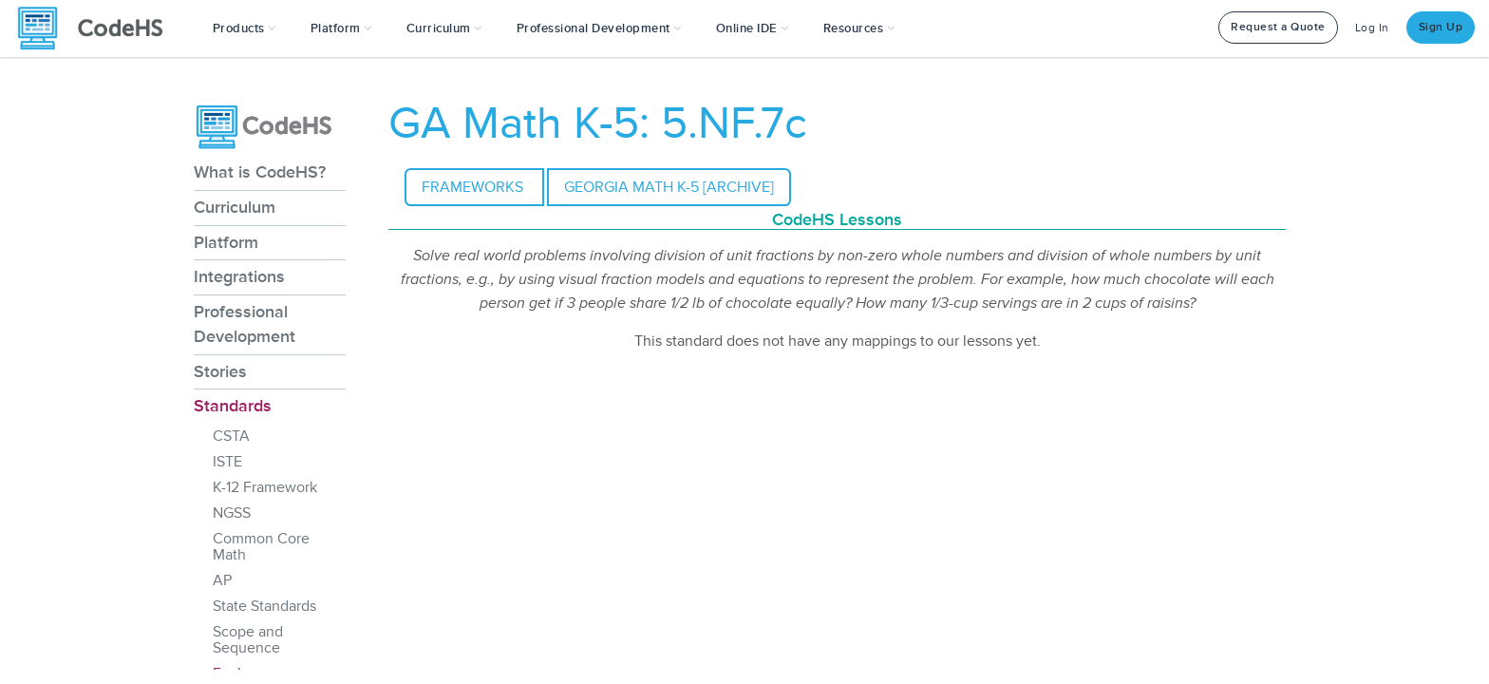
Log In (1372, 28)
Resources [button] (859, 28)
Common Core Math (261, 546)
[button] (244, 28)
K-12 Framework (265, 487)
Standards (233, 405)
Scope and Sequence (248, 639)
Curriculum (234, 207)
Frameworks (474, 187)
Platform (226, 242)
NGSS (232, 513)
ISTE (227, 461)
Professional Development (244, 324)
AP (222, 580)
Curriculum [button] (444, 28)
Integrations (239, 276)
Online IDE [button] (752, 28)
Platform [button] (341, 28)
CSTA (231, 436)
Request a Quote (1278, 27)
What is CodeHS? (260, 172)
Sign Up (1441, 27)
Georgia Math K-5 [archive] (669, 187)
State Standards (264, 606)
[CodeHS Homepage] (98, 28)
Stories (220, 371)
